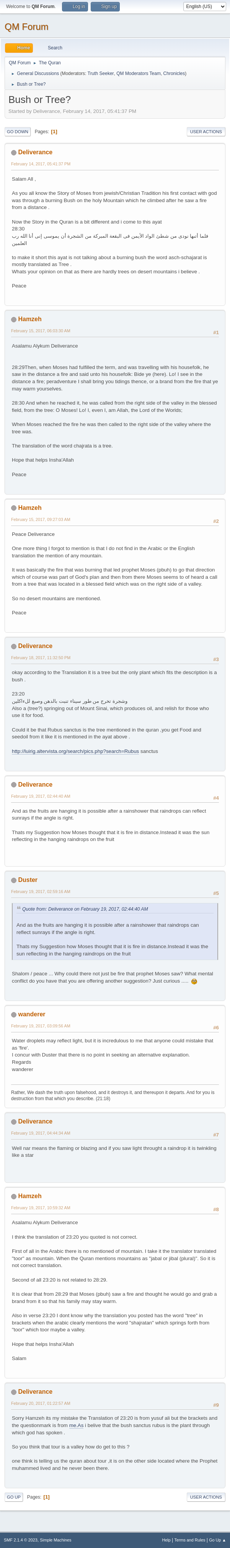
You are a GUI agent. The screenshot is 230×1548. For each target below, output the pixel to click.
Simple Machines (55, 1540)
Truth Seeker (101, 73)
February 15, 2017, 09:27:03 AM (40, 519)
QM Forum (27, 26)
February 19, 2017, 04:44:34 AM (40, 1133)
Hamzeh (29, 319)
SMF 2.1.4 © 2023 (21, 1540)
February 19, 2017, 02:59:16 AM (40, 891)
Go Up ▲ (217, 1540)
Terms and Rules (190, 1540)
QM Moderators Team (138, 73)
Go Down (17, 131)
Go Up (14, 1497)
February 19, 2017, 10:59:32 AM (40, 1207)
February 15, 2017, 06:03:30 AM (40, 330)
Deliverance (35, 152)
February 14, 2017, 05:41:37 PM (40, 164)
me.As (76, 1425)
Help (166, 1540)
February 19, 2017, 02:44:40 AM (40, 796)
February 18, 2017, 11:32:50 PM (40, 657)
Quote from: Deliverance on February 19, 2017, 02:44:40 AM (85, 909)
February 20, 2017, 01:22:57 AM (40, 1403)
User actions (206, 131)
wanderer (31, 1014)
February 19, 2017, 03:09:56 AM (40, 1026)
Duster (28, 880)
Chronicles (174, 73)
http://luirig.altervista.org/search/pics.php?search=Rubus (75, 751)
